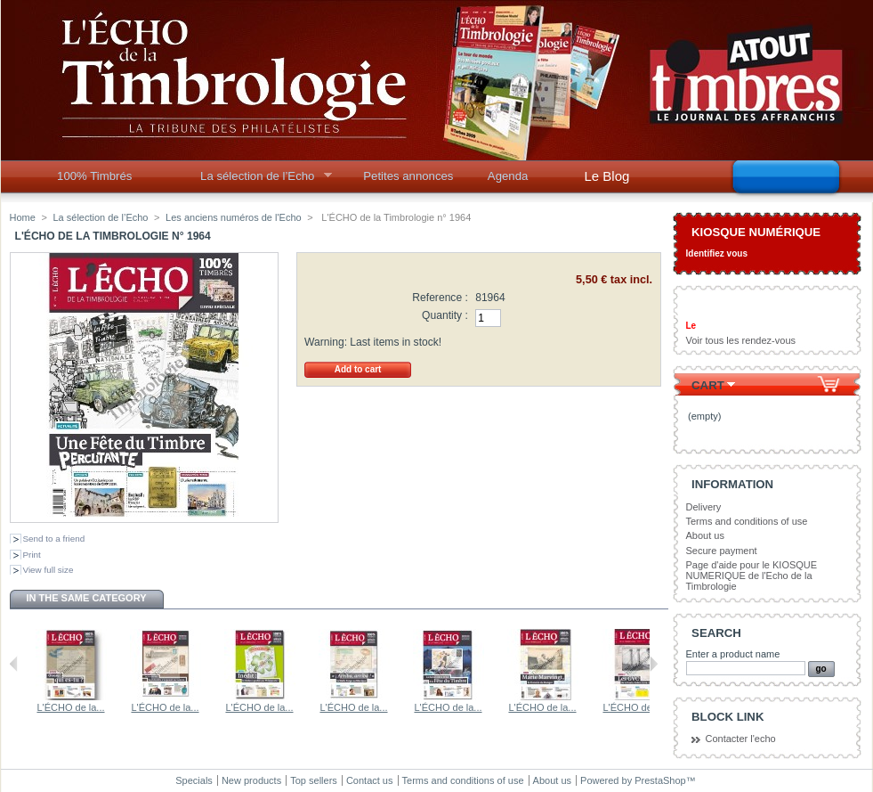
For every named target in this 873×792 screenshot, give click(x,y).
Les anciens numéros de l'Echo (234, 217)
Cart (707, 385)
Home (23, 217)
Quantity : (445, 315)
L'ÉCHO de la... (35, 707)
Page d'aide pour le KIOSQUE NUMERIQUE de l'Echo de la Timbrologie (752, 575)
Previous (14, 664)
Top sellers (313, 780)
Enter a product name (733, 654)
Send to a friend (54, 538)
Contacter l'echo (741, 738)
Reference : (440, 297)
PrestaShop (660, 780)
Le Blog (607, 176)
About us (705, 535)
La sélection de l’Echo (260, 180)
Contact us (369, 780)
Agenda (508, 176)
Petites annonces (408, 176)
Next (654, 664)
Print (32, 554)
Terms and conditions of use (747, 521)
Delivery (704, 507)
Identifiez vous (717, 253)
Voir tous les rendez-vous (741, 340)
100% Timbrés (94, 176)
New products (251, 780)
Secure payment (721, 550)
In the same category (86, 597)
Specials (194, 780)
